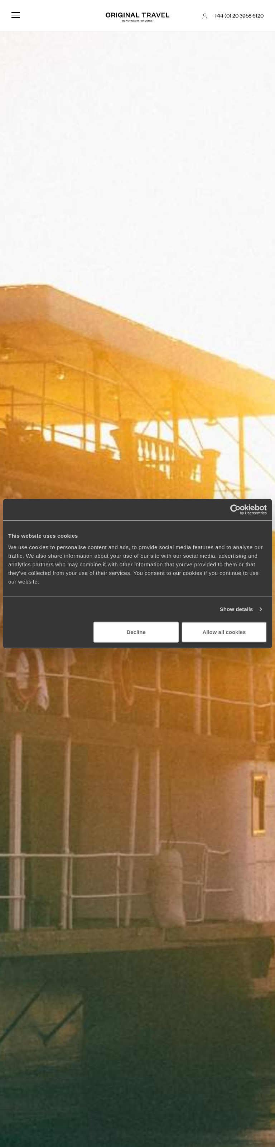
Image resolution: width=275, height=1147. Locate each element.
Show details (236, 609)
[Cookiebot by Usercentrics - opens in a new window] (235, 509)
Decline (135, 632)
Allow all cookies (224, 632)
